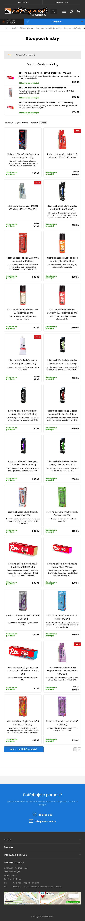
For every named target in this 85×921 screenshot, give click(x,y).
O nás (7, 839)
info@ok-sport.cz (62, 2)
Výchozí (43, 123)
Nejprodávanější (22, 123)
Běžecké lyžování (26, 28)
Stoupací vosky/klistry (72, 28)
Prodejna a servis (14, 862)
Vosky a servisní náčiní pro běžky (48, 28)
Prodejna (9, 847)
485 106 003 (23, 2)
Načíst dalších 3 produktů (23, 749)
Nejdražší (34, 123)
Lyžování (14, 28)
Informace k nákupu (15, 854)
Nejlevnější (9, 123)
